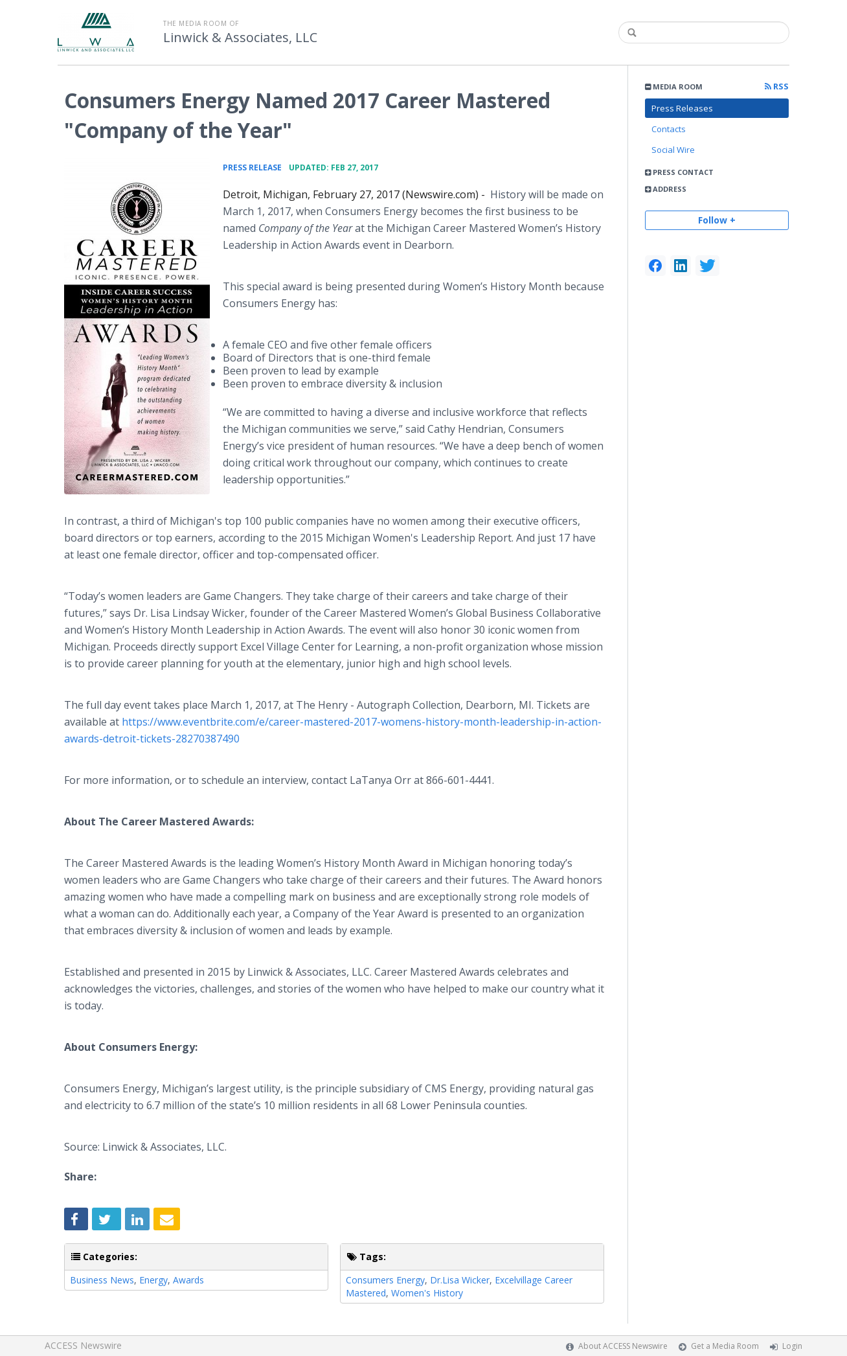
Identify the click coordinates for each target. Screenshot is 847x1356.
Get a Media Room (725, 1345)
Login (792, 1345)
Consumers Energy (385, 1280)
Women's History (427, 1293)
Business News (102, 1280)
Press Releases (682, 108)
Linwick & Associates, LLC (240, 37)
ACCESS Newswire (83, 1345)
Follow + (717, 220)
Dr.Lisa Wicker (460, 1280)
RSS (777, 86)
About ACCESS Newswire (623, 1345)
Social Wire (673, 149)
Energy (153, 1280)
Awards (188, 1280)
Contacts (668, 129)
